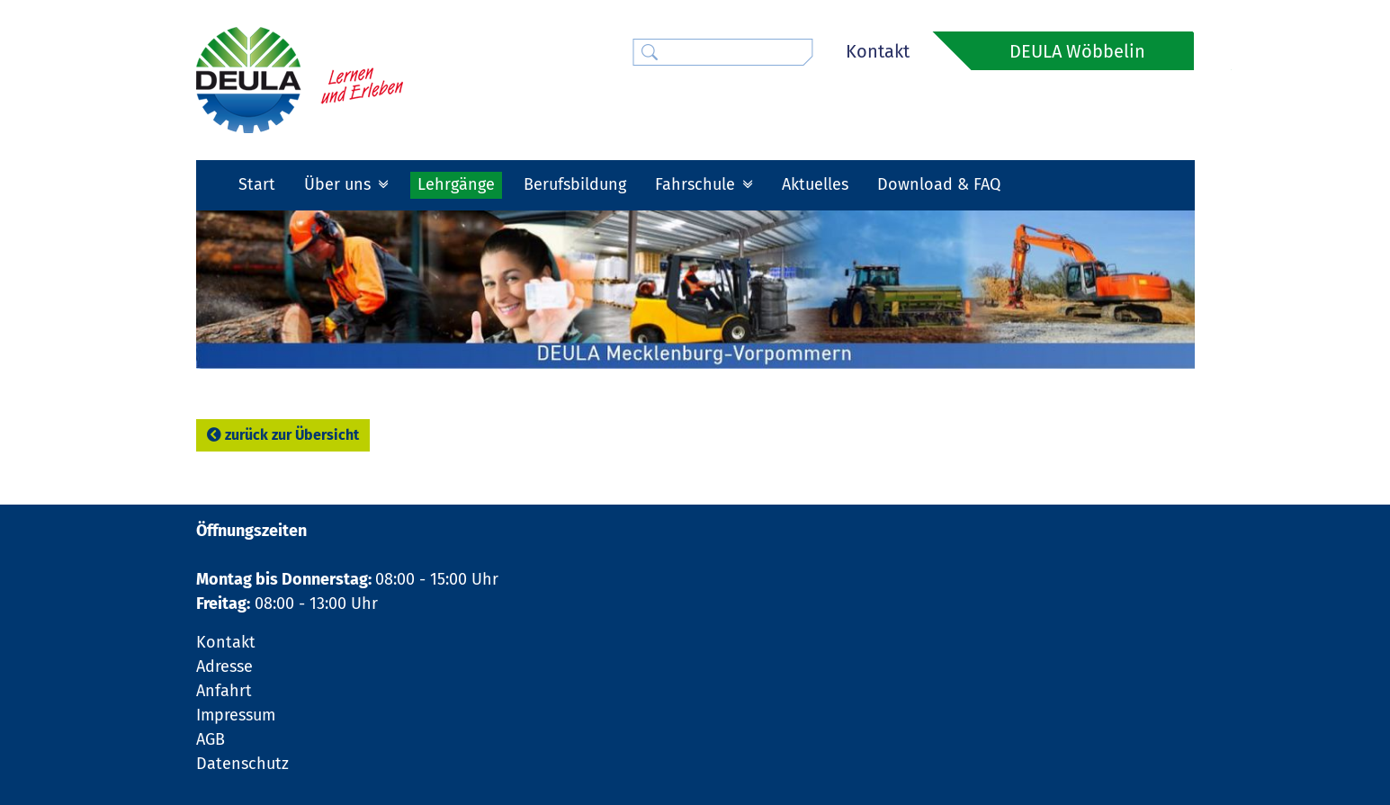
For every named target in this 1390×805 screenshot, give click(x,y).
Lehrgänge (456, 184)
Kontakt (878, 51)
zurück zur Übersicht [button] (283, 434)
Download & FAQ (938, 184)
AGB (210, 739)
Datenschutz (242, 764)
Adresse (224, 666)
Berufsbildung (575, 184)
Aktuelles (815, 184)
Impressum (235, 715)
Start (256, 184)
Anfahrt (224, 691)
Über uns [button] (339, 184)
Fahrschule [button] (697, 184)
